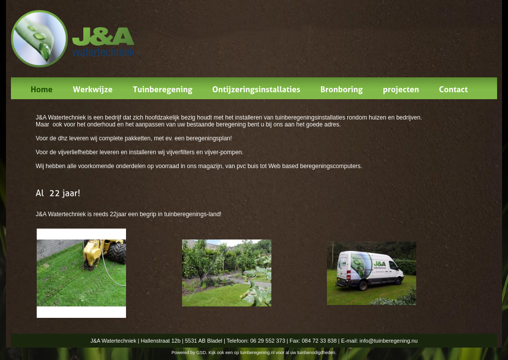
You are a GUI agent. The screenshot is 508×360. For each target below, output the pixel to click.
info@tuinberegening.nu (389, 341)
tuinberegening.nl (257, 352)
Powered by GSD (189, 352)
